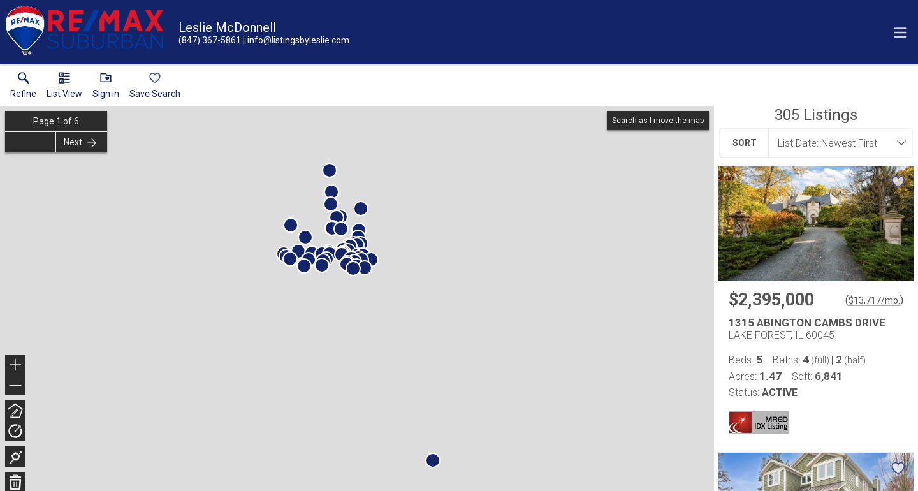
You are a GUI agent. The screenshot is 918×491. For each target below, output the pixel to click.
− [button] (15, 385)
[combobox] (836, 143)
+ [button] (15, 366)
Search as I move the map (658, 120)
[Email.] (296, 40)
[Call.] (209, 40)
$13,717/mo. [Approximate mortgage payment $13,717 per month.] (874, 300)
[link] (23, 88)
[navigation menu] (900, 32)
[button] (64, 88)
